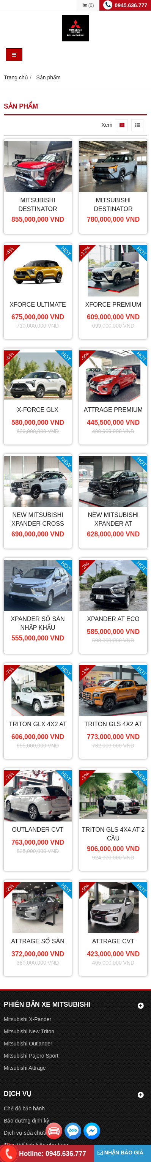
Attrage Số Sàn (37, 941)
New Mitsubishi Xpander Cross (37, 519)
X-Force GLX (37, 409)
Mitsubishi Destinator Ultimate (37, 209)
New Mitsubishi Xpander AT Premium (113, 523)
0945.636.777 (131, 5)
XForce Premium (113, 304)
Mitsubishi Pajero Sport (31, 1056)
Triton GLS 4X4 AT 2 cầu (113, 834)
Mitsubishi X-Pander (27, 1019)
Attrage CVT (113, 941)
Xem (106, 125)
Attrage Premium (113, 409)
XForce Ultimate (37, 304)
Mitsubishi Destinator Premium (113, 209)
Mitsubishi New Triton (29, 1031)
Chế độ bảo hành (24, 1108)
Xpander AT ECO (113, 618)
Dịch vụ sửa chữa (25, 1133)
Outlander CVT (38, 829)
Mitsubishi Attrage (25, 1068)
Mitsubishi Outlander (28, 1044)
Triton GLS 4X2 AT (113, 724)
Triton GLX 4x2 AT (37, 724)
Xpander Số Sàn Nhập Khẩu (37, 623)
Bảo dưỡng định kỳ (26, 1121)
